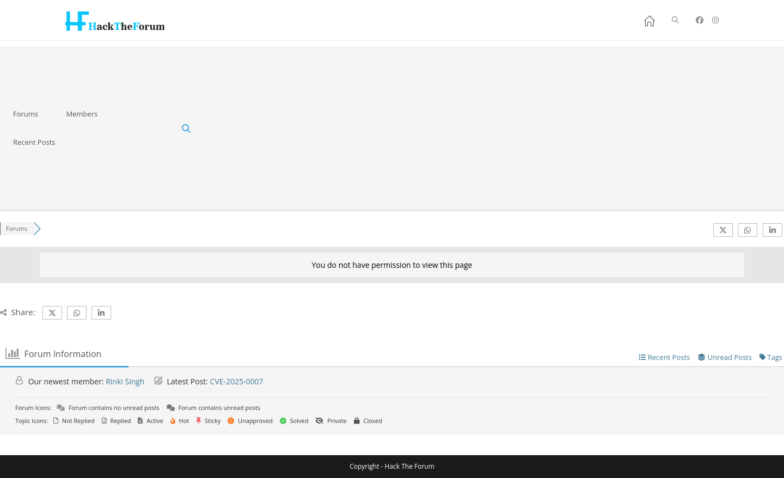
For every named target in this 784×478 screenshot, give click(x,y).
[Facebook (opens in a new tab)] (699, 20)
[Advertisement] (492, 128)
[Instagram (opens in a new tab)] (715, 20)
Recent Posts (34, 142)
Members (81, 114)
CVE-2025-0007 (237, 381)
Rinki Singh (125, 381)
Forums (25, 114)
